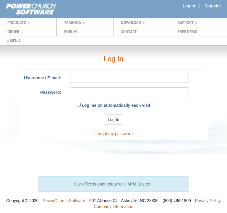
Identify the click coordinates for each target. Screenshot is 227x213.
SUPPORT (187, 22)
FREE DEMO (187, 31)
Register (213, 6)
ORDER (15, 31)
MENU (13, 40)
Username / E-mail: (42, 77)
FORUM (70, 31)
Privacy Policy (208, 200)
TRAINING (74, 22)
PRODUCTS (18, 22)
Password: (50, 92)
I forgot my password (113, 133)
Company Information (113, 206)
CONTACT (129, 31)
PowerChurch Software (64, 200)
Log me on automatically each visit (113, 105)
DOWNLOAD (133, 22)
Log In (189, 6)
